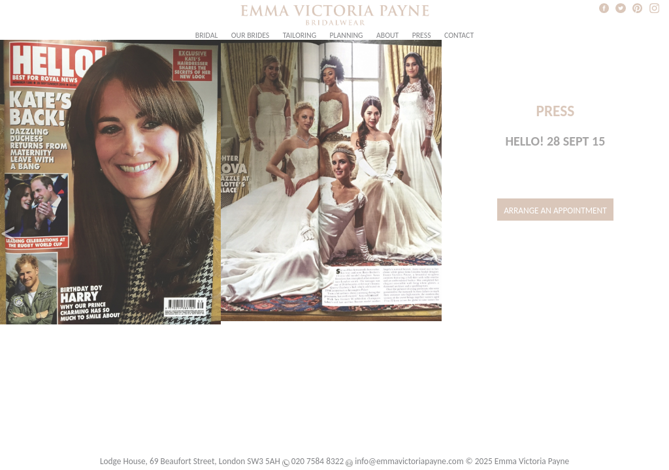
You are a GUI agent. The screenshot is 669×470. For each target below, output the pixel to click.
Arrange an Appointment (555, 210)
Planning (346, 35)
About (387, 35)
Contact (459, 35)
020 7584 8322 (317, 461)
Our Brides (250, 35)
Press (421, 35)
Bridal (206, 35)
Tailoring (299, 35)
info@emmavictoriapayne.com (409, 461)
